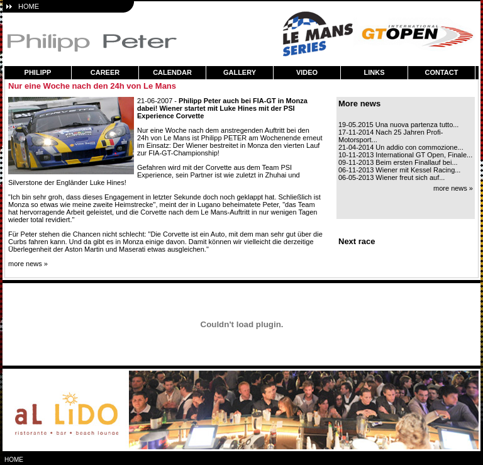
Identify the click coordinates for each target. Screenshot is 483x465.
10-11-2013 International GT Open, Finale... (405, 155)
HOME (28, 6)
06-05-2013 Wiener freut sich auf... (391, 177)
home (13, 459)
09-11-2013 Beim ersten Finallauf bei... (398, 162)
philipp (38, 72)
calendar (172, 72)
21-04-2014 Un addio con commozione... (401, 147)
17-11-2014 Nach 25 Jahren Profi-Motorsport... (390, 135)
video (307, 72)
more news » (28, 263)
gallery (239, 72)
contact (441, 72)
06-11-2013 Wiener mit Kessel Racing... (399, 170)
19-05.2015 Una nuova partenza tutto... (398, 124)
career (105, 72)
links (374, 72)
